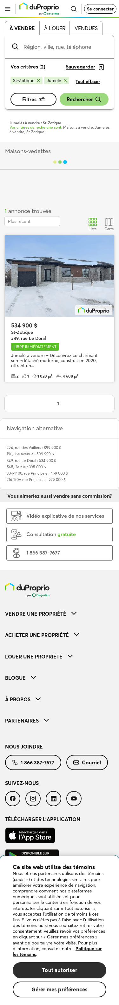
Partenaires (27, 720)
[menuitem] (59, 613)
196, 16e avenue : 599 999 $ (30, 453)
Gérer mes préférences (59, 989)
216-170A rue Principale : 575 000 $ (36, 479)
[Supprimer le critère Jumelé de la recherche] (56, 80)
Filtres (33, 99)
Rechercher (84, 99)
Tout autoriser (59, 970)
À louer (54, 28)
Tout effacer (88, 81)
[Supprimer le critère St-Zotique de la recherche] (26, 80)
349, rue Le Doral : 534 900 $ (31, 460)
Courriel (87, 762)
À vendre (22, 28)
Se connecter (100, 9)
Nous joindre (24, 746)
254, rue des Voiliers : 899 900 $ (34, 447)
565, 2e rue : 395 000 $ (26, 466)
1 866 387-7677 (33, 762)
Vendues (86, 28)
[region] (59, 930)
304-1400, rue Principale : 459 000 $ (37, 473)
